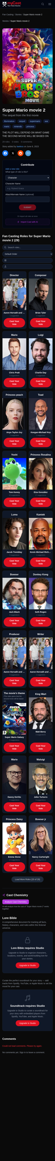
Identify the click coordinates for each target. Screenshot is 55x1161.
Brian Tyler (40, 313)
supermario (35, 121)
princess (30, 126)
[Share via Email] (28, 153)
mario (6, 126)
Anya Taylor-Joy (14, 432)
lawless (20, 146)
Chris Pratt (14, 372)
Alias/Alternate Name (19, 194)
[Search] (43, 4)
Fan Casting (7, 14)
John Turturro (40, 797)
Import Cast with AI (27, 222)
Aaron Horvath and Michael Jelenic (14, 313)
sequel (22, 121)
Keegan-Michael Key (41, 432)
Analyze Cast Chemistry (16, 902)
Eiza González (41, 492)
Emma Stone (14, 857)
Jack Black (14, 612)
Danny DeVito (14, 797)
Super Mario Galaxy (14, 737)
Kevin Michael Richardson (40, 552)
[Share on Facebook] (5, 153)
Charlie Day (40, 372)
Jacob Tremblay (14, 552)
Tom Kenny (14, 492)
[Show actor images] (27, 266)
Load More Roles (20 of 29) (27, 879)
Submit (28, 207)
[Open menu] (50, 4)
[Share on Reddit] (20, 153)
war (46, 121)
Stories (18, 14)
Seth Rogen (40, 612)
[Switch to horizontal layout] (27, 260)
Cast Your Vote (14, 322)
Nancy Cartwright (40, 857)
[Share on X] (13, 153)
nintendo (18, 126)
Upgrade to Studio (27, 965)
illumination (9, 121)
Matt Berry (41, 732)
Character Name (13, 183)
